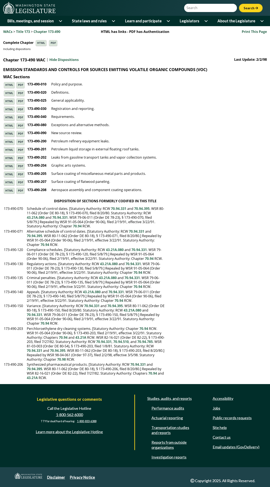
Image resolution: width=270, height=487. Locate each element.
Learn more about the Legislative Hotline (69, 432)
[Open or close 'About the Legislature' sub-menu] (262, 21)
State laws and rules (89, 21)
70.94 (77, 226)
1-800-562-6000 (69, 414)
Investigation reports (168, 457)
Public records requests (232, 418)
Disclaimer (56, 477)
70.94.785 (145, 341)
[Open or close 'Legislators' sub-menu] (206, 21)
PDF (53, 43)
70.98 (61, 359)
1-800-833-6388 (86, 421)
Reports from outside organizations (169, 445)
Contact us (222, 437)
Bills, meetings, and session (30, 21)
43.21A (80, 337)
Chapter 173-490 (47, 31)
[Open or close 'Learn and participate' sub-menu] (168, 21)
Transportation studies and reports (170, 430)
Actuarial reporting (167, 418)
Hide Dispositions (64, 60)
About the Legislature (236, 21)
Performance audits (167, 408)
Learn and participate (143, 21)
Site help (220, 427)
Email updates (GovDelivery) (236, 447)
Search (251, 8)
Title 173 (23, 31)
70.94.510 (121, 341)
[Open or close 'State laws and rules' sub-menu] (113, 21)
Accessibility (223, 398)
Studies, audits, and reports (169, 398)
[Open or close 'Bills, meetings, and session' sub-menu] (60, 21)
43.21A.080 (36, 217)
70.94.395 (142, 208)
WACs (7, 31)
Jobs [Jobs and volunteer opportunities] (216, 408)
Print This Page (254, 31)
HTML (41, 43)
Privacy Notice (82, 477)
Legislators (189, 21)
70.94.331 (118, 208)
